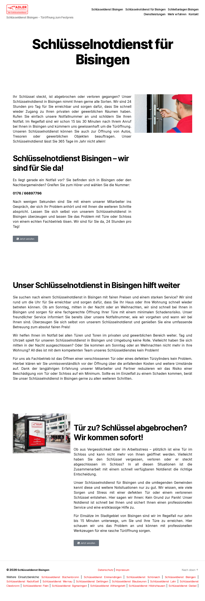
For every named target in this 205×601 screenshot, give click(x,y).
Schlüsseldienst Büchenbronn (59, 582)
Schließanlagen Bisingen (183, 11)
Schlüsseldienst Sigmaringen (72, 590)
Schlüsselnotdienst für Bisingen (145, 11)
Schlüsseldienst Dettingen (92, 586)
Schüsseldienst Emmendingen (102, 582)
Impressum (124, 574)
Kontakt (194, 16)
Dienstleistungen (154, 16)
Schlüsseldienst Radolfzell (23, 586)
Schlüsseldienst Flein (37, 590)
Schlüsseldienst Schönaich (142, 582)
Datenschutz (106, 574)
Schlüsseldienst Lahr (163, 586)
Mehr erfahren (177, 16)
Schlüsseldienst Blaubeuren (129, 586)
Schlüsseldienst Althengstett (114, 590)
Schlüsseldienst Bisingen (107, 11)
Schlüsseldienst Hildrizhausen (155, 590)
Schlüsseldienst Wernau (57, 586)
